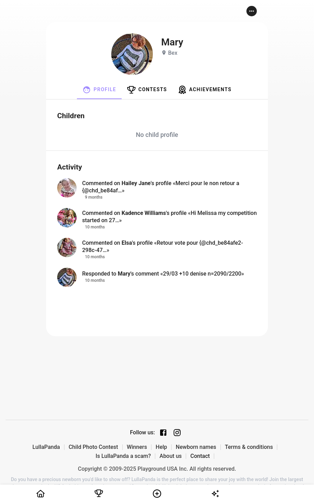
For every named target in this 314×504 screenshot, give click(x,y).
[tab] (99, 89)
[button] (252, 11)
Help (161, 447)
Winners (137, 447)
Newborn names (196, 447)
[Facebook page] (163, 433)
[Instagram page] (177, 433)
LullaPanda (46, 447)
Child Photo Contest (93, 447)
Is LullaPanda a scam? (123, 456)
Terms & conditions (249, 447)
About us (170, 456)
